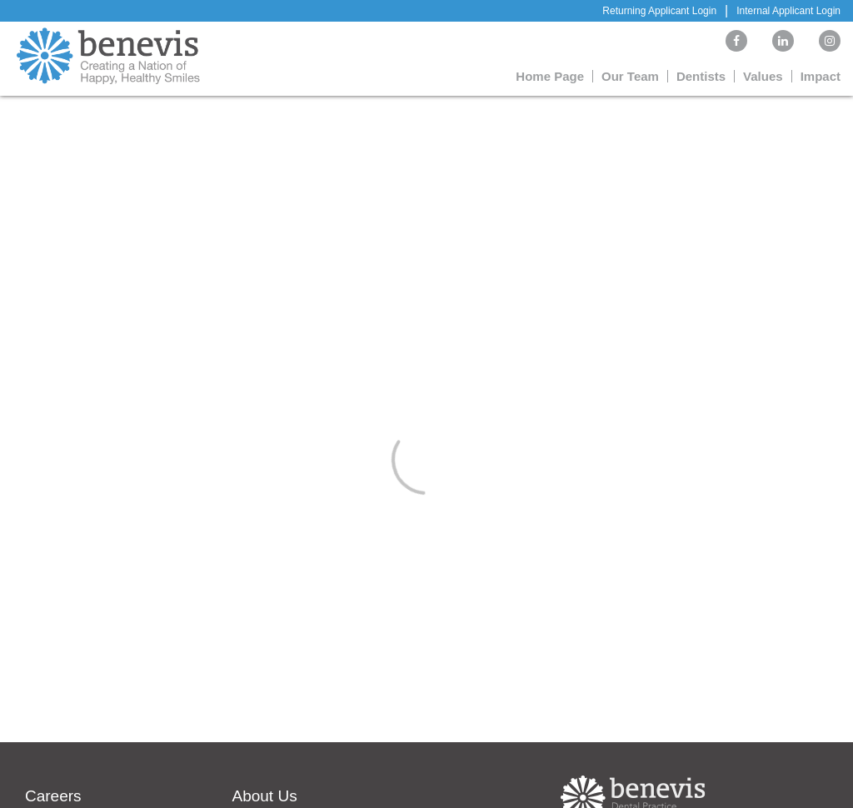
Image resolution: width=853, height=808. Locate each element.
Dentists (701, 76)
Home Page (550, 76)
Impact (821, 76)
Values (763, 76)
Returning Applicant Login (659, 11)
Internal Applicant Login (788, 11)
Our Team (630, 76)
